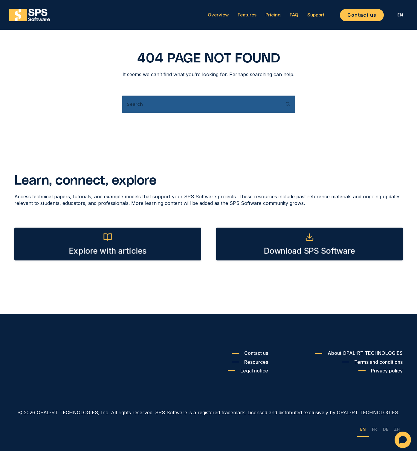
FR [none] (374, 432)
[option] (374, 433)
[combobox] (395, 16)
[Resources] (250, 365)
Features (242, 16)
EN (395, 16)
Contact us (356, 16)
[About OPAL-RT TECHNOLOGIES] (359, 356)
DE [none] (385, 432)
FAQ (289, 16)
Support (310, 16)
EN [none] (363, 432)
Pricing (268, 16)
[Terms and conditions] (372, 365)
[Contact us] (250, 356)
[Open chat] (403, 440)
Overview (213, 16)
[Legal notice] (248, 373)
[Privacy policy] (380, 373)
